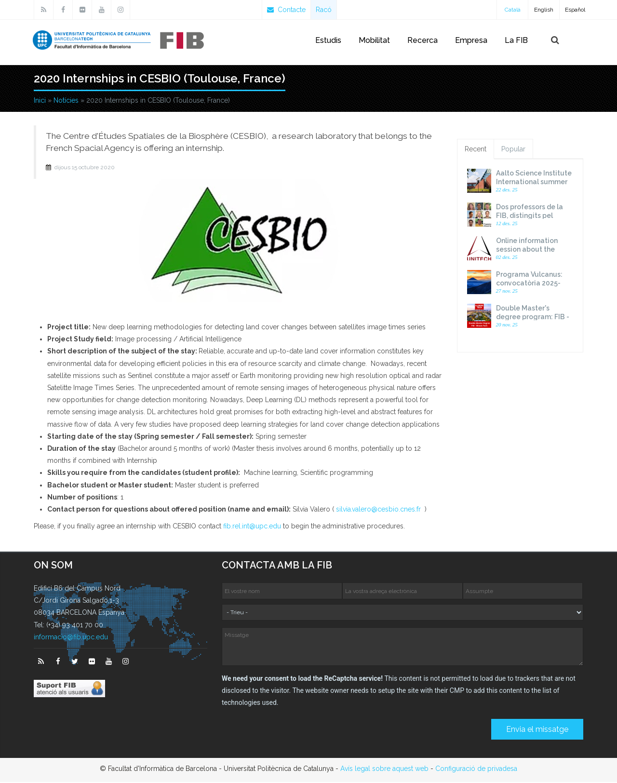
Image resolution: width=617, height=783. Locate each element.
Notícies (66, 101)
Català (513, 9)
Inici (40, 101)
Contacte (286, 10)
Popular (513, 150)
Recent (475, 150)
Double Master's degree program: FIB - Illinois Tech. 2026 (532, 317)
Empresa (471, 40)
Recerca (422, 40)
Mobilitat (374, 40)
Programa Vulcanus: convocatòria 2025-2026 (529, 284)
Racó (324, 10)
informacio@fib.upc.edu (71, 638)
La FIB (516, 40)
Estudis (328, 40)
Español (575, 9)
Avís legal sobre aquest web (384, 769)
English (543, 9)
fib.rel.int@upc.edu (252, 527)
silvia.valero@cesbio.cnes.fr (378, 510)
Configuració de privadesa (476, 769)
